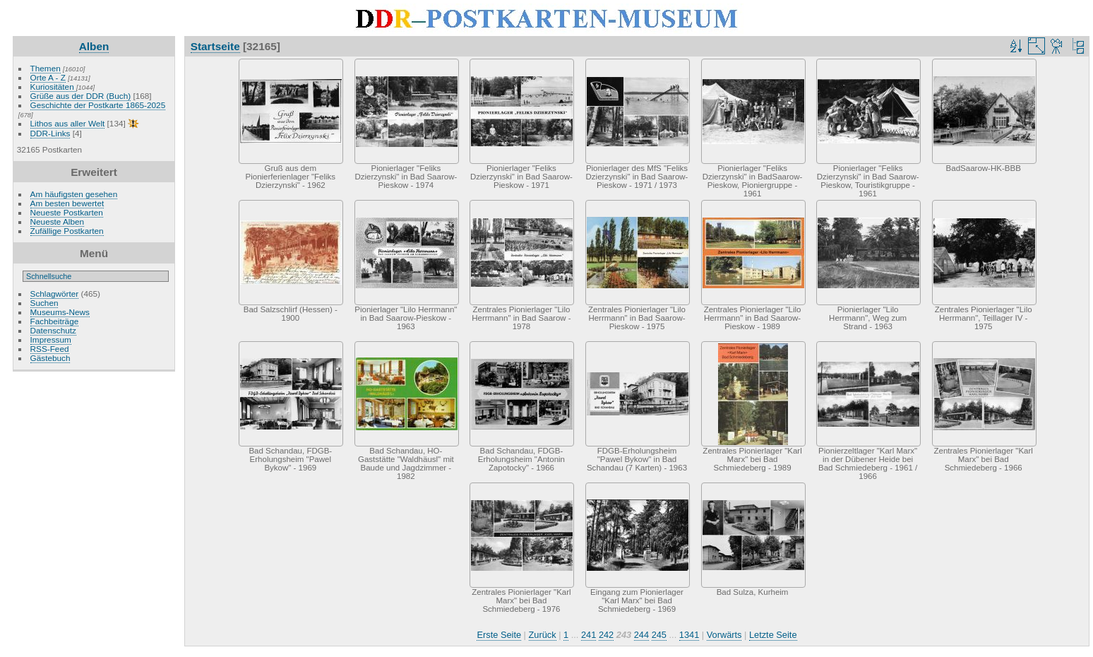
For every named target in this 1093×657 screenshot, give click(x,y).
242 (606, 634)
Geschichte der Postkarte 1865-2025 (98, 105)
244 (641, 634)
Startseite (215, 46)
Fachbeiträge (54, 321)
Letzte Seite (773, 634)
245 (659, 634)
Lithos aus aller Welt (67, 123)
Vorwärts (724, 634)
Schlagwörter (54, 293)
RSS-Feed (49, 348)
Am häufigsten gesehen (74, 194)
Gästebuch (50, 357)
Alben (94, 46)
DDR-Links (50, 133)
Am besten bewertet (67, 203)
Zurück (542, 634)
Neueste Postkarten (66, 212)
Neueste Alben (57, 221)
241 (588, 634)
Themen (45, 68)
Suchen (44, 302)
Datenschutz (53, 330)
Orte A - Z (48, 77)
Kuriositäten (53, 86)
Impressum (50, 339)
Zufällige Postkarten (67, 230)
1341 (689, 634)
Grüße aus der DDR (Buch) (80, 95)
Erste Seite (499, 634)
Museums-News (60, 311)
